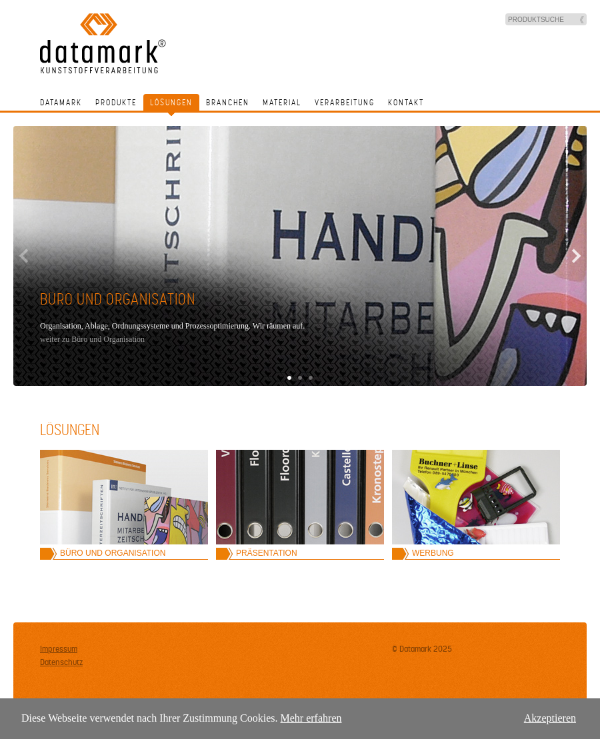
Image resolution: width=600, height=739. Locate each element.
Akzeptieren (550, 718)
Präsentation (266, 553)
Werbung (433, 553)
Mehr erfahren (311, 718)
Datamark (61, 102)
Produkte (116, 102)
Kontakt (406, 102)
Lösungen (171, 102)
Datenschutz (61, 662)
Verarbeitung (345, 102)
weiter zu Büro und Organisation (92, 339)
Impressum (58, 649)
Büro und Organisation (112, 553)
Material (282, 102)
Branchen (227, 102)
